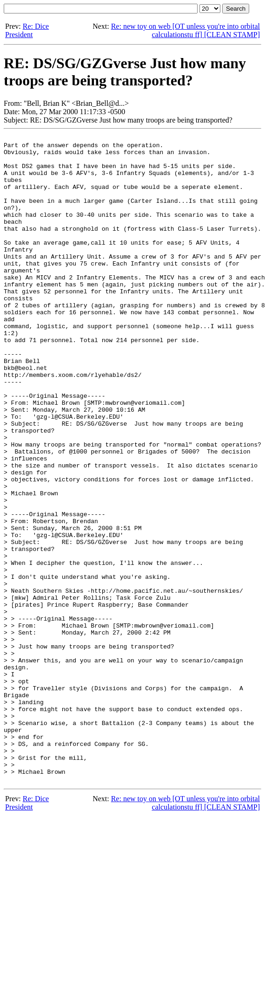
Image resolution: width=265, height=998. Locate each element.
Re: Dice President (27, 30)
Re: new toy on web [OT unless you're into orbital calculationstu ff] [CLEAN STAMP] (185, 30)
